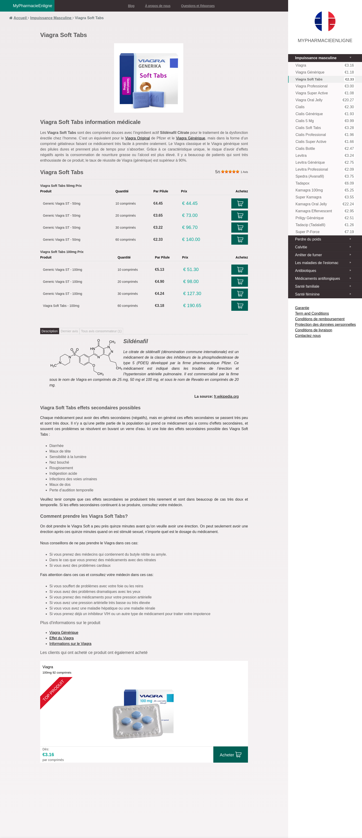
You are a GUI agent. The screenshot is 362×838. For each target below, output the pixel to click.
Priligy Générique (325, 218)
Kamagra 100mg (325, 190)
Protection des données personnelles (325, 325)
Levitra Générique (325, 162)
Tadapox (325, 183)
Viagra (325, 65)
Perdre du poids (308, 239)
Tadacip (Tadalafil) (325, 225)
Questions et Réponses (198, 6)
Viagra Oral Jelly (325, 100)
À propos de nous (157, 6)
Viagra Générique (190, 138)
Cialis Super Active (325, 141)
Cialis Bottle (325, 148)
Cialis (325, 107)
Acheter (227, 755)
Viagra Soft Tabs (325, 79)
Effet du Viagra (61, 638)
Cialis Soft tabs (325, 128)
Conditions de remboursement (319, 319)
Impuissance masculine (316, 58)
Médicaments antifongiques (317, 278)
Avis (244, 172)
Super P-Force (325, 232)
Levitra (325, 155)
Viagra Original (137, 138)
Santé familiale (307, 286)
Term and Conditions (312, 313)
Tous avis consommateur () (101, 331)
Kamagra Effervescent (325, 211)
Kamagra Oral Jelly (325, 204)
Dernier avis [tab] (69, 331)
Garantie (302, 308)
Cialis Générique (325, 114)
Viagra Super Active (325, 93)
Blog (131, 6)
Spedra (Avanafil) (325, 176)
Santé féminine (307, 294)
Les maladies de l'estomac (316, 263)
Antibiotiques (305, 271)
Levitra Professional (325, 169)
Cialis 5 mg (325, 121)
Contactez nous (308, 336)
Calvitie (301, 247)
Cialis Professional (325, 134)
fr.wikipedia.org (226, 396)
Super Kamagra (325, 197)
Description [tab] (50, 331)
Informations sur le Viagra (70, 644)
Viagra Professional (325, 86)
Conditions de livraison (313, 330)
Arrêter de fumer (308, 255)
